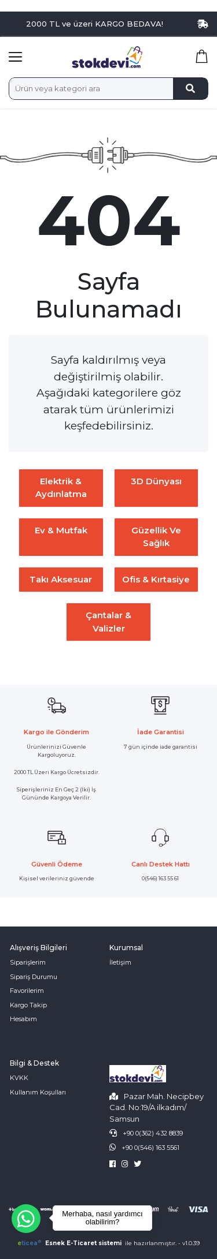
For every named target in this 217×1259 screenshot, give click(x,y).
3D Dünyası (156, 481)
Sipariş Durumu (33, 977)
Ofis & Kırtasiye (156, 579)
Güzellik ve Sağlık (156, 537)
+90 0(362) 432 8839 (153, 1133)
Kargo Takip (28, 1005)
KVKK (19, 1078)
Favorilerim (27, 991)
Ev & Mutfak (61, 530)
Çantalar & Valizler (108, 622)
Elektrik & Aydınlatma (61, 488)
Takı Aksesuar (61, 579)
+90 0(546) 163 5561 (150, 1148)
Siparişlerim (28, 962)
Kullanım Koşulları (38, 1092)
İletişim (120, 962)
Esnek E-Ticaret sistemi (70, 1243)
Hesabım (23, 1019)
